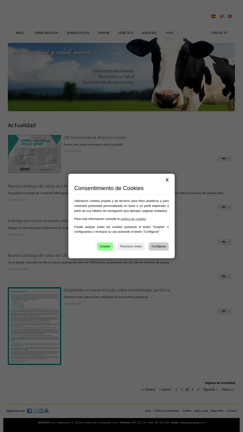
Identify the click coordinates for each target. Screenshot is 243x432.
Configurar (159, 246)
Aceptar (105, 246)
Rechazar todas (131, 246)
